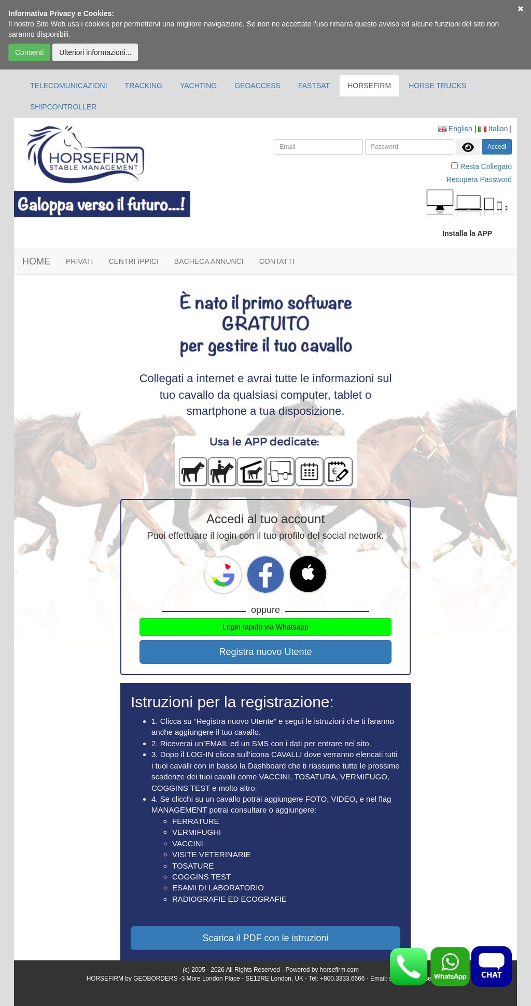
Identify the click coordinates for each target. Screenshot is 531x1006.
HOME (36, 261)
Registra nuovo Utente (265, 652)
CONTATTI (277, 261)
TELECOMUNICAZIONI (68, 85)
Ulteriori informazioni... (95, 52)
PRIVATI (79, 261)
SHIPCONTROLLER (63, 107)
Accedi (496, 146)
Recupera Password (479, 179)
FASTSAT (314, 85)
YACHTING (198, 85)
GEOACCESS (257, 85)
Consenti (29, 52)
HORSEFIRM (369, 85)
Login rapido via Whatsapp (265, 627)
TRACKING (143, 85)
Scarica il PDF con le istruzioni (265, 938)
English (455, 128)
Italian (493, 128)
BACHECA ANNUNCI (209, 261)
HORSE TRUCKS (437, 85)
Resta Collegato (486, 166)
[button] (215, 567)
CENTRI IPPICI (133, 261)
